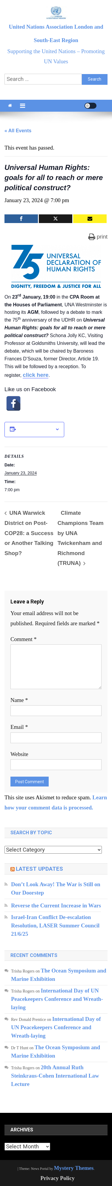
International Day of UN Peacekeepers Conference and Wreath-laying (57, 998)
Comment (23, 639)
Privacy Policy (57, 1178)
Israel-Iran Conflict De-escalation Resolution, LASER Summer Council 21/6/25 (56, 925)
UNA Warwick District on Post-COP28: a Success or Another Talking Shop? (28, 533)
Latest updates (39, 869)
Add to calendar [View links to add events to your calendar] (35, 429)
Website (19, 754)
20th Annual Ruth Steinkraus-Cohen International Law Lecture (55, 1075)
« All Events (17, 130)
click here (35, 375)
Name (19, 700)
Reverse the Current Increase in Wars (56, 905)
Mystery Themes (74, 1168)
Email (19, 727)
